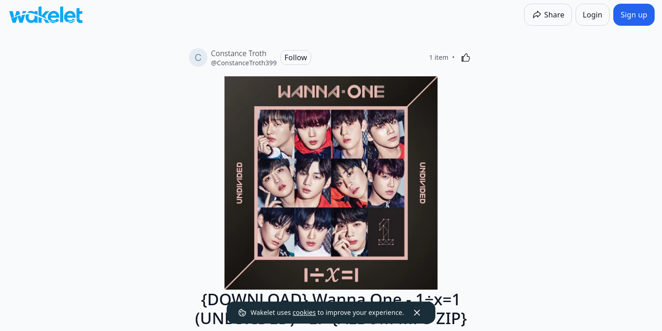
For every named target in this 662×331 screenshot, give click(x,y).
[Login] (593, 15)
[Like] (465, 57)
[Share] (548, 15)
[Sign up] (634, 15)
